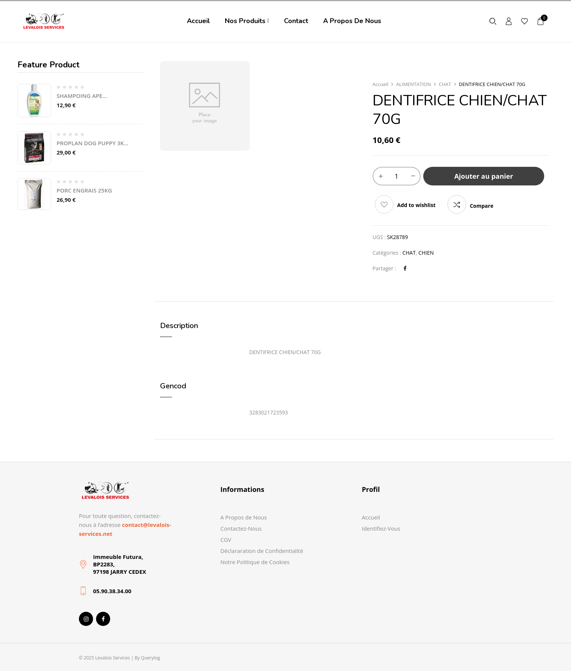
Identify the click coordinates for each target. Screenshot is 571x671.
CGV (225, 539)
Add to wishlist (416, 205)
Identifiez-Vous (381, 528)
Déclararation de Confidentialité (261, 550)
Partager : (384, 268)
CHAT (445, 84)
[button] (541, 21)
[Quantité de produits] (396, 176)
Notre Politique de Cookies (255, 562)
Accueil (381, 84)
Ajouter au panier (483, 176)
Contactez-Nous (241, 528)
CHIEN (426, 252)
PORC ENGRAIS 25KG (84, 190)
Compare (481, 205)
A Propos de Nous (243, 517)
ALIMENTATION (413, 84)
